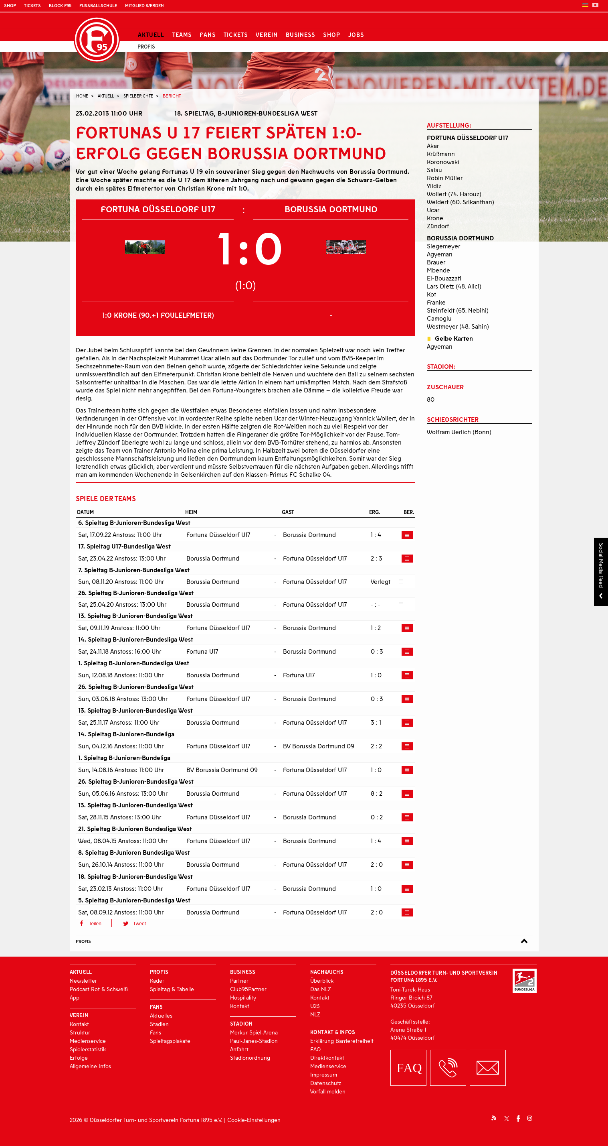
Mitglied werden (144, 5)
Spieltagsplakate (170, 1040)
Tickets (32, 5)
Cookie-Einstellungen (254, 1119)
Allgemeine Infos (90, 1066)
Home (82, 95)
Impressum (323, 1074)
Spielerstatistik (88, 1049)
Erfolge (79, 1057)
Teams (182, 34)
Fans (207, 34)
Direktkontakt (327, 1057)
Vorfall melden (327, 1091)
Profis (146, 46)
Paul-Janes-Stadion (254, 1040)
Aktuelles (161, 1015)
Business (300, 34)
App (74, 997)
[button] (93, 923)
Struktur (80, 1032)
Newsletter (83, 980)
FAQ (315, 1049)
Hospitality (243, 997)
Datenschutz (325, 1082)
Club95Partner (248, 988)
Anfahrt (239, 1049)
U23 (315, 1005)
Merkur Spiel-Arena (254, 1032)
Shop (10, 5)
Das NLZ (320, 988)
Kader (157, 980)
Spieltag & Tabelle (172, 988)
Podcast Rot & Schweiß (99, 988)
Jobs (356, 34)
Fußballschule (98, 5)
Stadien (159, 1023)
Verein (266, 34)
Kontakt (79, 1023)
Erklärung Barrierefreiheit (342, 1040)
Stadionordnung (250, 1057)
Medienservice (88, 1040)
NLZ (315, 1014)
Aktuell (151, 34)
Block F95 (60, 5)
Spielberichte (138, 95)
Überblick (321, 980)
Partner (239, 980)
